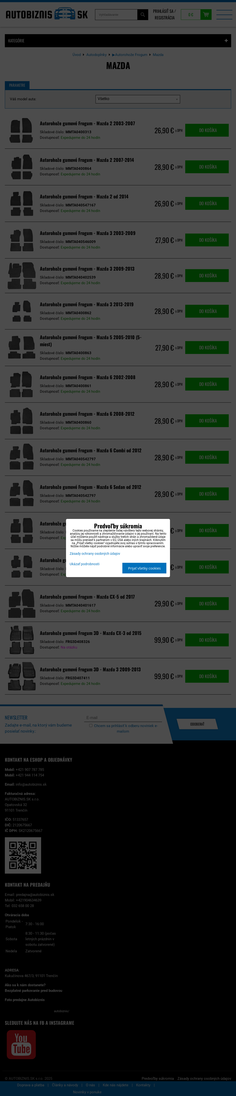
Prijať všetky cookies (144, 568)
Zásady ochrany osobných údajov (95, 554)
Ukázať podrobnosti (84, 564)
